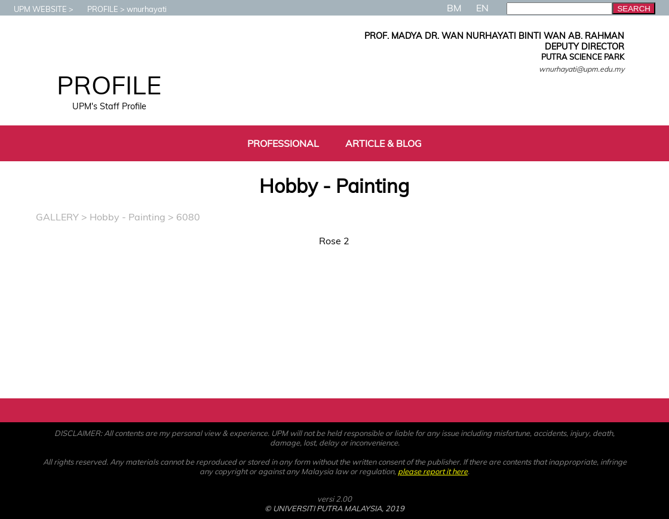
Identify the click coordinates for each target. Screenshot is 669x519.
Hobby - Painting (127, 217)
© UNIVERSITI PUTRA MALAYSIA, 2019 (334, 508)
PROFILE (96, 9)
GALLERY (57, 217)
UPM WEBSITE (34, 9)
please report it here (433, 471)
